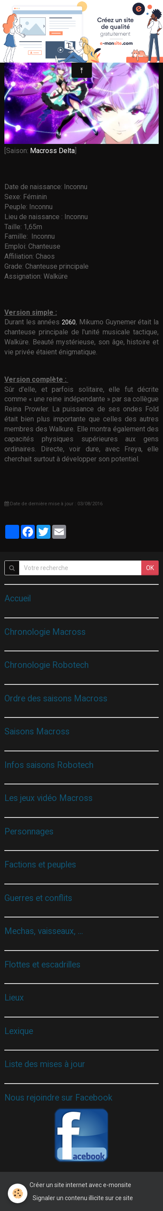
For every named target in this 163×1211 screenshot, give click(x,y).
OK (150, 567)
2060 (69, 322)
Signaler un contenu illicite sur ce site (83, 1197)
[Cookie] (17, 1193)
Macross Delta (52, 151)
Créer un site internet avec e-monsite (80, 1184)
